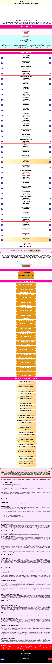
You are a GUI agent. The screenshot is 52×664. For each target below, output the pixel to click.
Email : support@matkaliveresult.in (26, 40)
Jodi (1, 63)
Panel (50, 63)
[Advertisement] (26, 13)
